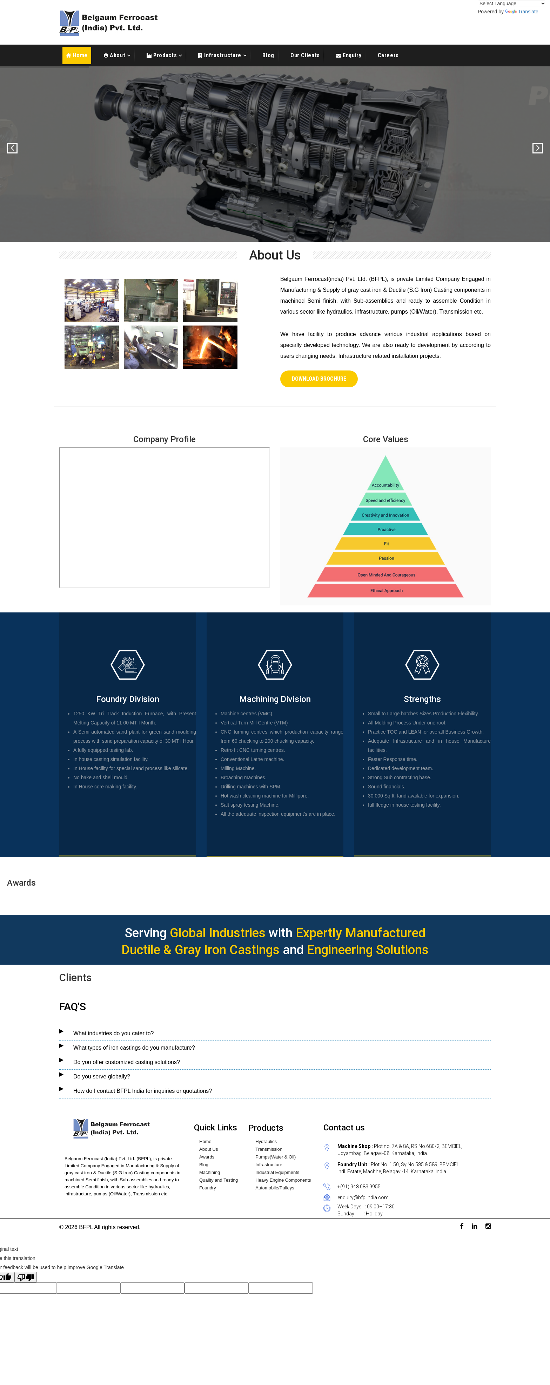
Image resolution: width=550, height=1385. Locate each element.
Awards (206, 1157)
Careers (388, 55)
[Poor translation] (25, 1277)
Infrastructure (221, 55)
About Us (208, 1149)
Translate (521, 11)
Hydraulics (266, 1142)
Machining (209, 1172)
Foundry (207, 1188)
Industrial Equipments (277, 1172)
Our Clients (305, 55)
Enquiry (351, 55)
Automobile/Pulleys (274, 1188)
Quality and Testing (218, 1180)
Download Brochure (319, 378)
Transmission (268, 1149)
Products (164, 55)
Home (77, 55)
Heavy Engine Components (283, 1180)
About (116, 55)
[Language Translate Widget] (512, 3)
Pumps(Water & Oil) (275, 1157)
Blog (268, 55)
